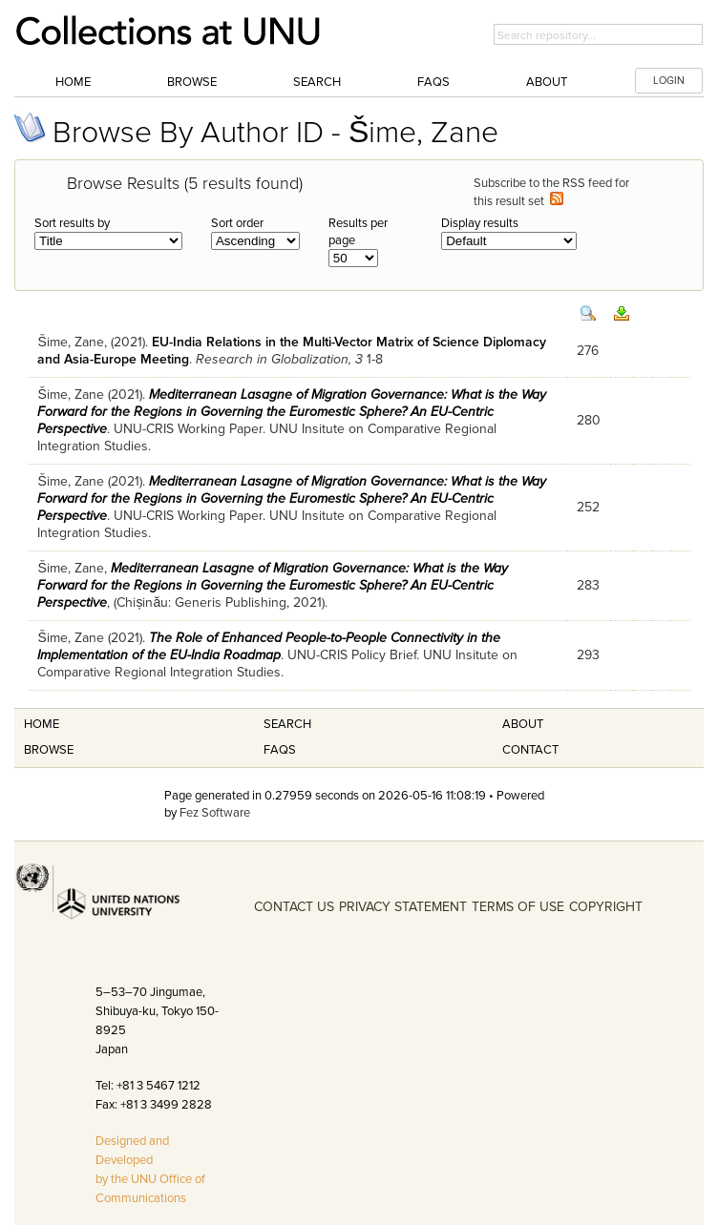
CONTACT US (294, 907)
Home (73, 82)
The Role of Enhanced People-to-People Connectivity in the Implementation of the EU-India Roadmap (268, 646)
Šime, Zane (70, 342)
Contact (530, 750)
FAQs (433, 82)
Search (317, 82)
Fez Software (215, 812)
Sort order (237, 223)
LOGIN (669, 80)
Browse (192, 82)
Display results (479, 223)
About (546, 82)
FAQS (280, 750)
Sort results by (72, 223)
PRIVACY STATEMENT (403, 907)
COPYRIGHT (606, 907)
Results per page (358, 232)
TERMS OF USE (518, 907)
